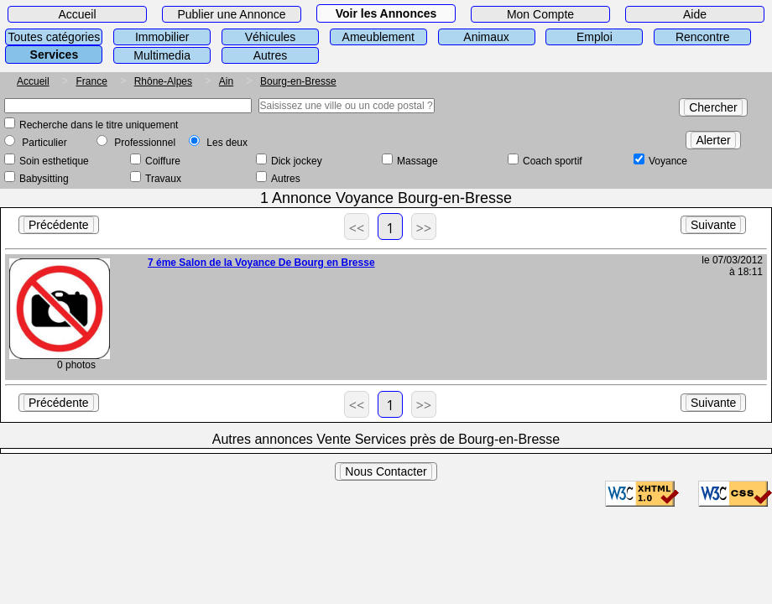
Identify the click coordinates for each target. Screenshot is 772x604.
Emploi (594, 37)
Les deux (227, 142)
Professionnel (144, 142)
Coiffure (162, 161)
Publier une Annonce (231, 14)
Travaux (163, 179)
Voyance (668, 161)
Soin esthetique (54, 161)
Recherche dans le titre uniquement (98, 125)
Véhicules (270, 37)
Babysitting (44, 179)
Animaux (486, 37)
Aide (695, 14)
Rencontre (703, 37)
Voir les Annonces (386, 13)
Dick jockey (296, 161)
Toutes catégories (54, 37)
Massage (417, 161)
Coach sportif (552, 161)
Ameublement (378, 37)
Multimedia (161, 55)
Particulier (44, 142)
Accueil (77, 14)
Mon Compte (540, 14)
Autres (270, 55)
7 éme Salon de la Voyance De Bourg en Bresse (261, 262)
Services (54, 54)
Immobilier (162, 37)
